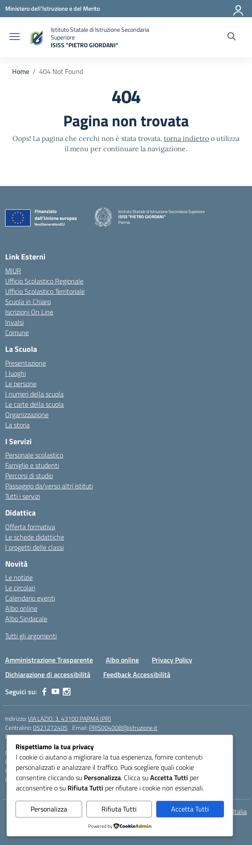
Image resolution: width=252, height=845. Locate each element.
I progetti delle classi (34, 547)
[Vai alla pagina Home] (20, 71)
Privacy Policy (172, 660)
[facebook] (44, 692)
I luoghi (15, 373)
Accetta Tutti (190, 809)
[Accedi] (238, 8)
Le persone (21, 383)
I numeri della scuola (34, 394)
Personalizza (49, 809)
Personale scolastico (34, 455)
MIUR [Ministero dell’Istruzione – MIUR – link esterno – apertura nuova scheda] (13, 270)
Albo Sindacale (26, 618)
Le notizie (19, 577)
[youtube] (55, 692)
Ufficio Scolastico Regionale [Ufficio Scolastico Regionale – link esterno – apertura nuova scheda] (44, 281)
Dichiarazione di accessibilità (47, 674)
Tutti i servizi (22, 496)
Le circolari (20, 588)
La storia (17, 425)
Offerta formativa (30, 527)
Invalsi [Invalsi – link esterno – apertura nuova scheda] (14, 322)
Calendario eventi (30, 598)
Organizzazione (27, 414)
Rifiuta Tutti (119, 809)
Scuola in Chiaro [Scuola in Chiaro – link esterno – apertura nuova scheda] (28, 301)
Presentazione (25, 363)
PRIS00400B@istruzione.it (123, 727)
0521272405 (50, 727)
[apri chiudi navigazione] (14, 37)
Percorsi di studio (29, 475)
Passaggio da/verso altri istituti (49, 486)
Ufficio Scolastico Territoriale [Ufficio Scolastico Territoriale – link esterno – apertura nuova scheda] (45, 291)
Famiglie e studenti (32, 465)
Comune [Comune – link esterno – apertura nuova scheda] (17, 332)
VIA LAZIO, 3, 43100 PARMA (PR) (69, 718)
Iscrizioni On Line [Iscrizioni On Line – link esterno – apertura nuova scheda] (29, 312)
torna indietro (186, 138)
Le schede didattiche (34, 537)
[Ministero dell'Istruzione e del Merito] (52, 8)
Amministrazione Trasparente (49, 660)
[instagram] (67, 692)
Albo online (21, 608)
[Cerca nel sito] (231, 37)
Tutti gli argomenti (31, 636)
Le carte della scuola (34, 404)
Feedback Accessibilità (136, 674)
